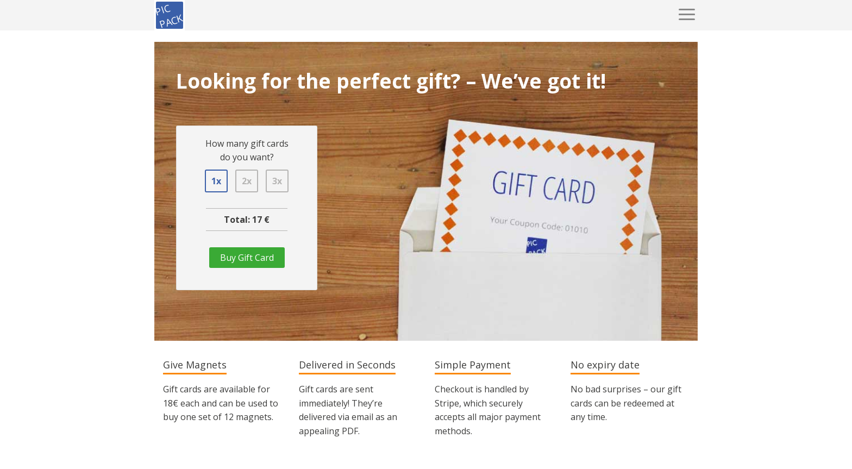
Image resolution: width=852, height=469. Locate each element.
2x (247, 181)
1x (216, 181)
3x (277, 181)
